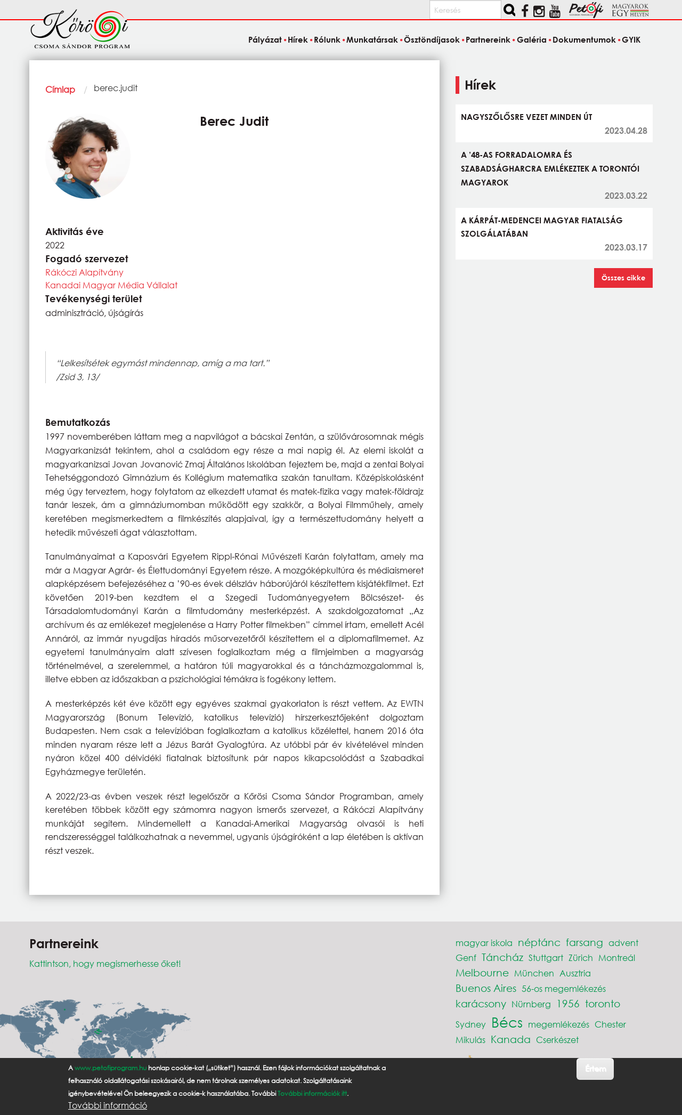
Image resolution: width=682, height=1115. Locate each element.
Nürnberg (531, 1003)
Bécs (507, 1021)
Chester (610, 1024)
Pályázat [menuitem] (265, 39)
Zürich (581, 957)
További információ (107, 1105)
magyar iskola (484, 942)
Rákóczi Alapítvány (84, 272)
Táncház (502, 957)
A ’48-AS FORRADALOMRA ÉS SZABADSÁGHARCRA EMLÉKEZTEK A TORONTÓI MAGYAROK (550, 168)
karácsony (481, 1003)
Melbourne (482, 972)
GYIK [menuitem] (631, 39)
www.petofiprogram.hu (111, 1067)
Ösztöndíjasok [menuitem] (432, 39)
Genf (466, 957)
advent (623, 942)
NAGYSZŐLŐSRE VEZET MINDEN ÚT (526, 117)
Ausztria (575, 973)
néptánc (539, 942)
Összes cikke (623, 277)
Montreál (616, 957)
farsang (584, 942)
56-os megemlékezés (564, 988)
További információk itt (312, 1093)
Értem (595, 1068)
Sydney (471, 1024)
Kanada (511, 1039)
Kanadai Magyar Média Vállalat (111, 284)
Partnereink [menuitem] (488, 39)
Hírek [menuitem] (298, 39)
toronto (602, 1003)
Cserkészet (557, 1039)
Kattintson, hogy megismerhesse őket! (105, 963)
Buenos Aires (486, 988)
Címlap (60, 89)
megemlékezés (558, 1024)
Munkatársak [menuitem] (372, 39)
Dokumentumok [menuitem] (584, 39)
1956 (568, 1003)
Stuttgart (546, 957)
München (534, 973)
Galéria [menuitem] (532, 39)
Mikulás (470, 1039)
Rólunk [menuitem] (327, 39)
